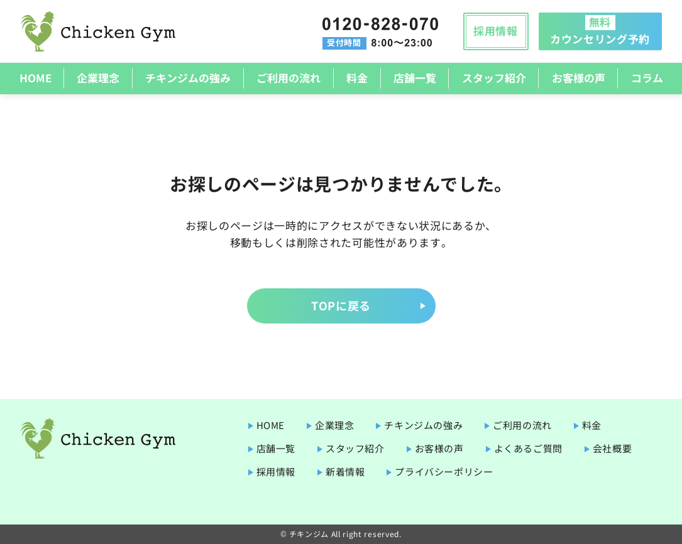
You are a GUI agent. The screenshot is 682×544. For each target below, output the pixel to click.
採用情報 (495, 30)
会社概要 (612, 448)
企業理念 (98, 77)
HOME (35, 77)
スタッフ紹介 (494, 77)
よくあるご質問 (528, 448)
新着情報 (345, 471)
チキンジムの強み (188, 77)
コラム (647, 77)
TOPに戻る (341, 305)
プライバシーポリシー (444, 471)
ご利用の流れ (288, 77)
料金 (357, 77)
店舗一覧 (414, 77)
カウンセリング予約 (600, 30)
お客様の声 (578, 77)
